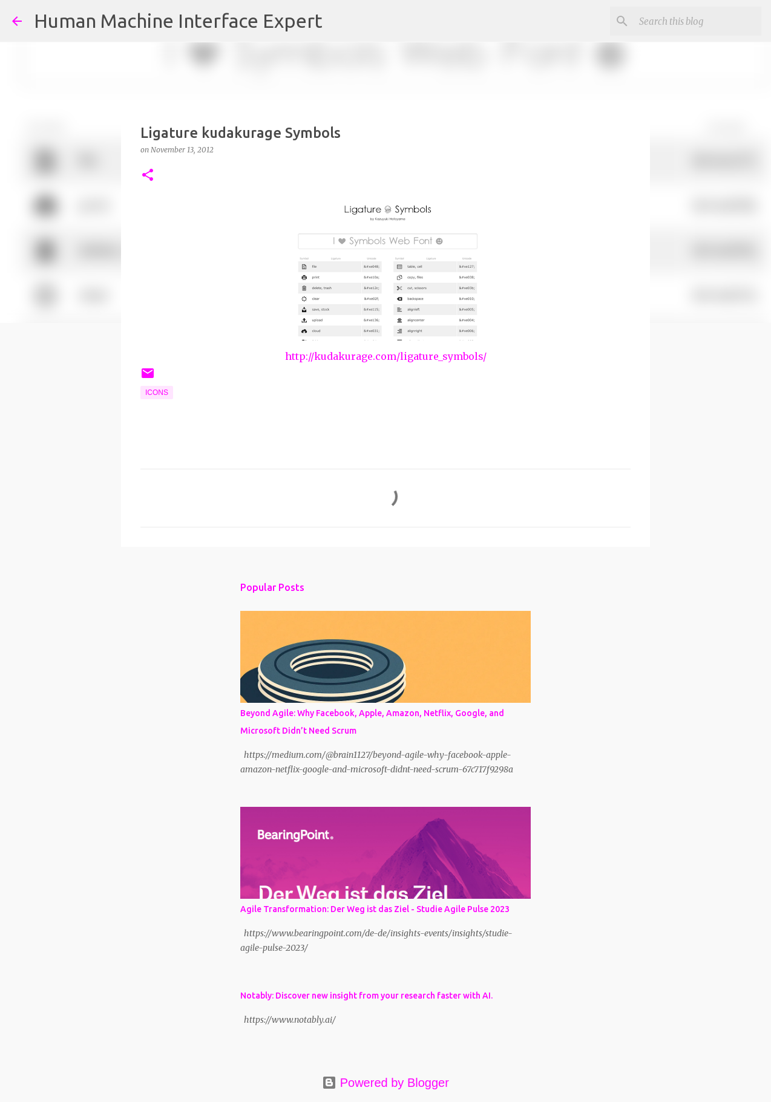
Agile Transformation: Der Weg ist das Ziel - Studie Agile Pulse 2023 (375, 909)
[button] (147, 176)
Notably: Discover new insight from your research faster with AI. (366, 995)
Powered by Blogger (385, 1082)
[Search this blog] (697, 21)
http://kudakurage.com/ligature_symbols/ (386, 356)
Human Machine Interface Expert (178, 20)
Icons (156, 392)
